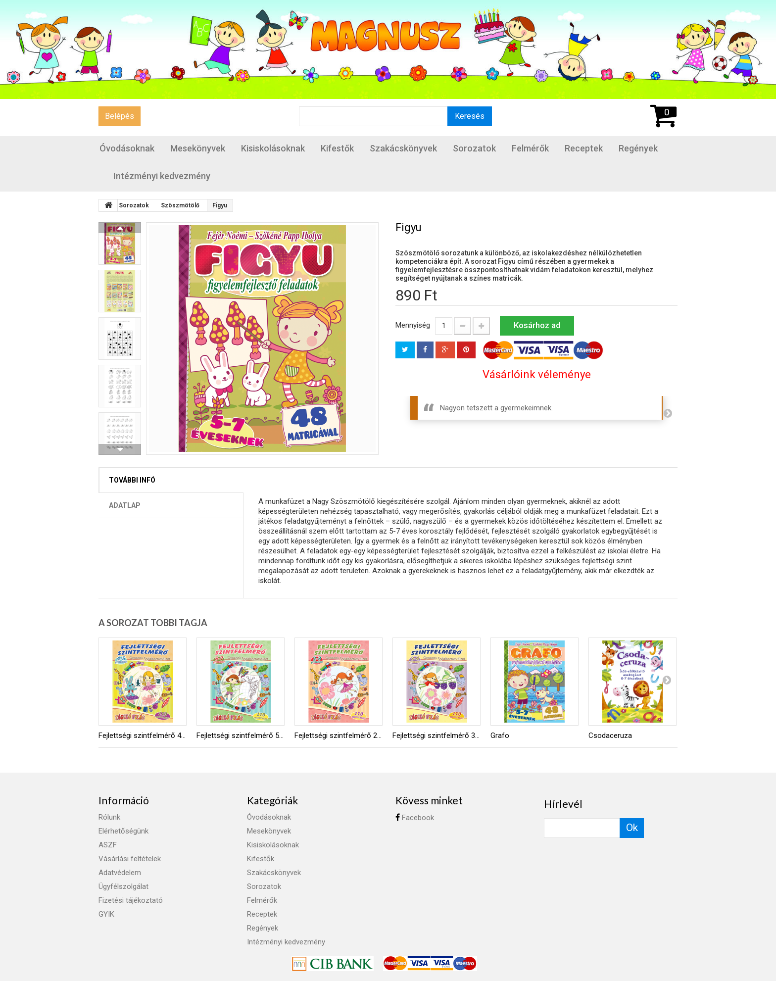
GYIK (106, 914)
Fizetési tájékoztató (130, 900)
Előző (119, 227)
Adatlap (125, 505)
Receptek (584, 148)
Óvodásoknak (126, 148)
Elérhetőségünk (123, 831)
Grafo (499, 735)
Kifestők (337, 148)
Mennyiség (412, 325)
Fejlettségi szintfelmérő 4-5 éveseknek (142, 735)
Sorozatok (474, 148)
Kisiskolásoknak (273, 148)
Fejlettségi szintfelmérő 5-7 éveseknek (240, 735)
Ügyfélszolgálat (123, 886)
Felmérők (530, 148)
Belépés (119, 116)
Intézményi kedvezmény (161, 176)
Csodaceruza (610, 735)
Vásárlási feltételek (129, 858)
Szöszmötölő (180, 205)
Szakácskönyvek (403, 148)
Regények (638, 148)
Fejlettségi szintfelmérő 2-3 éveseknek (338, 735)
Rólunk (109, 817)
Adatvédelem (119, 872)
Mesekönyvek (197, 148)
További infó (132, 480)
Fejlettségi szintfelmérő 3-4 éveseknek (436, 735)
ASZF (107, 844)
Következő (119, 449)
